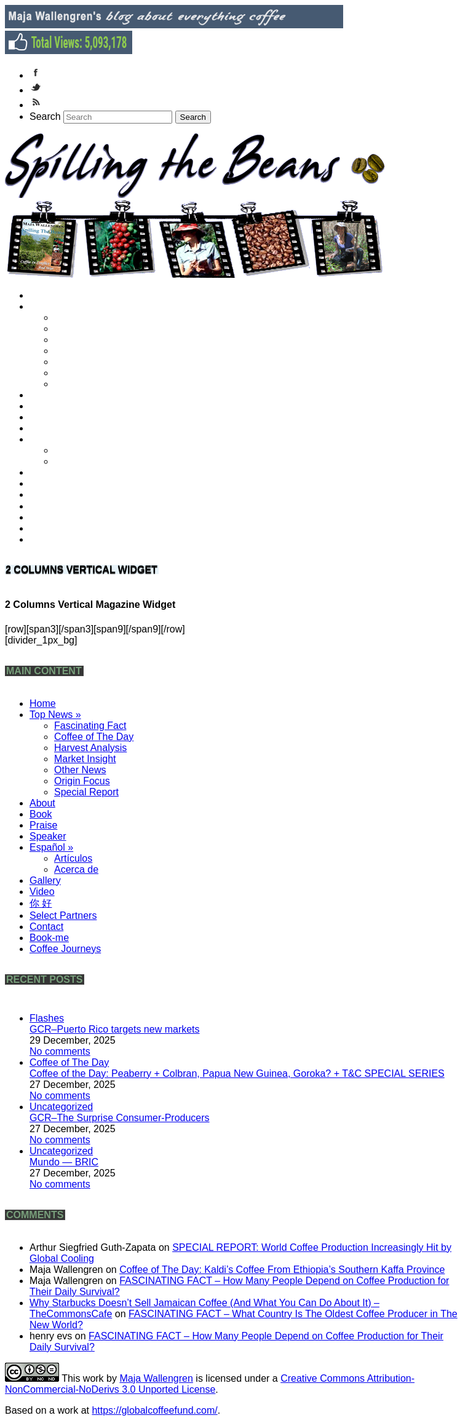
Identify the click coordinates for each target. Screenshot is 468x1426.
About (48, 395)
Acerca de (82, 461)
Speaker (53, 428)
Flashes (47, 1018)
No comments (60, 1051)
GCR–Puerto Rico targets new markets (115, 1029)
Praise (49, 417)
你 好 (46, 494)
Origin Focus (87, 373)
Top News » (60, 306)
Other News (85, 361)
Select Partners (68, 506)
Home (48, 295)
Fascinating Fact (95, 317)
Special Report (91, 384)
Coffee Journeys (69, 539)
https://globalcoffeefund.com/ (154, 1410)
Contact (52, 517)
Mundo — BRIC (64, 1162)
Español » (56, 439)
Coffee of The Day (98, 328)
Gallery (51, 472)
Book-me (54, 528)
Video (48, 483)
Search (45, 116)
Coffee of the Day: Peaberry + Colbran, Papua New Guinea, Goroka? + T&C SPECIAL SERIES (237, 1073)
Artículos (79, 450)
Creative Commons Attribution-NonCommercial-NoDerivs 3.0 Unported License (209, 1384)
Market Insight (90, 350)
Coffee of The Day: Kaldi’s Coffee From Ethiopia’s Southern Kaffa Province (282, 1269)
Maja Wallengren (155, 1378)
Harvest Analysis (95, 339)
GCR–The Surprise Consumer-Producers (120, 1118)
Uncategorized (61, 1106)
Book (46, 406)
